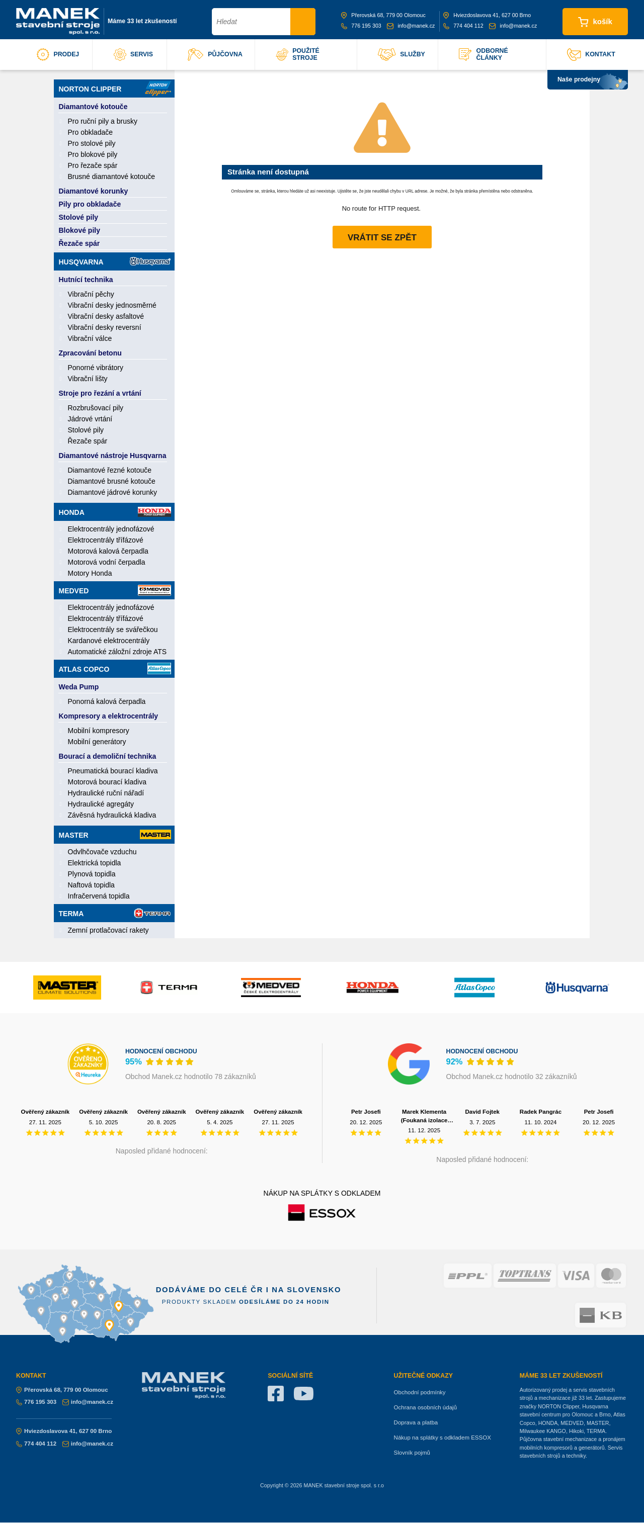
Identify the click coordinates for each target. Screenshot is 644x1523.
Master (115, 834)
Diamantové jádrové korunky (112, 492)
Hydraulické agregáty (101, 804)
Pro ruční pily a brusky (103, 121)
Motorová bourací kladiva (107, 782)
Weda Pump (79, 687)
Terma (115, 913)
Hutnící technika (86, 280)
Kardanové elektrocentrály (109, 641)
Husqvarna (115, 261)
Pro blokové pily (93, 154)
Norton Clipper (115, 88)
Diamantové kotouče (93, 107)
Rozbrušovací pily (96, 408)
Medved (115, 590)
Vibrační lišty (88, 379)
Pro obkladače (90, 132)
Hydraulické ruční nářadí (106, 793)
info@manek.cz (411, 26)
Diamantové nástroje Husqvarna (113, 456)
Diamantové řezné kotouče (110, 470)
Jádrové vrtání (90, 419)
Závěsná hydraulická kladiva (112, 815)
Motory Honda (90, 573)
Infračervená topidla (99, 896)
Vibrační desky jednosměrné (112, 305)
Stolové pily (79, 217)
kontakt (591, 54)
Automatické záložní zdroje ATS (117, 652)
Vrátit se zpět (382, 237)
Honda (115, 512)
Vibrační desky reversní (104, 327)
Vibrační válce (90, 338)
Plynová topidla (92, 874)
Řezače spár (79, 243)
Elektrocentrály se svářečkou (113, 629)
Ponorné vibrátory (96, 368)
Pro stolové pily (92, 143)
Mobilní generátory (97, 742)
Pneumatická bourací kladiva (113, 771)
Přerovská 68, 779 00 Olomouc (383, 15)
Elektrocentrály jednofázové (111, 529)
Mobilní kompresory (98, 731)
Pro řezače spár (93, 165)
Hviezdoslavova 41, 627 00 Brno (487, 15)
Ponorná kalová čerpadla (107, 701)
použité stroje (297, 54)
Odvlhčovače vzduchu (102, 852)
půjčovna (215, 54)
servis (133, 54)
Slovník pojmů (412, 1453)
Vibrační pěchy (91, 294)
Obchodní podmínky (420, 1392)
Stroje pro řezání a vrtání (100, 393)
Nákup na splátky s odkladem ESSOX (442, 1438)
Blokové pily (79, 230)
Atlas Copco (115, 668)
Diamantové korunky (93, 191)
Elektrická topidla (94, 863)
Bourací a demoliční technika (107, 756)
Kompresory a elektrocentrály (108, 716)
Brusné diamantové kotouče (111, 176)
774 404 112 (463, 26)
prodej (58, 54)
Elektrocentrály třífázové (105, 540)
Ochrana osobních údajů (425, 1407)
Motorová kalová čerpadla (108, 551)
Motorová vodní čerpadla (106, 562)
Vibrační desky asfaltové (106, 316)
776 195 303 (361, 26)
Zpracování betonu (90, 353)
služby (401, 54)
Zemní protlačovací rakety (108, 930)
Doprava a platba (416, 1422)
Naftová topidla (91, 885)
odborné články (483, 54)
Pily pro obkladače (90, 204)
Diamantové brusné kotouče (111, 481)
